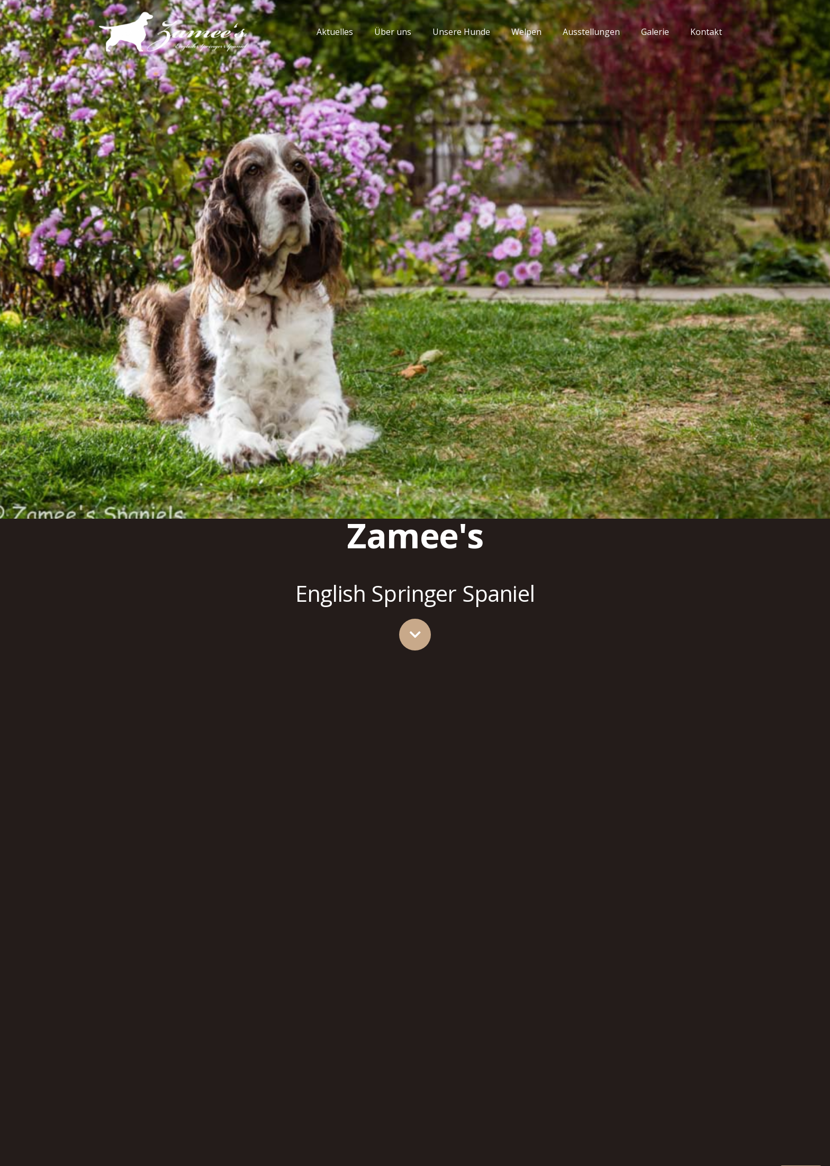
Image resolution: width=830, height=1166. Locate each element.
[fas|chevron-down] (415, 634)
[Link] (173, 32)
